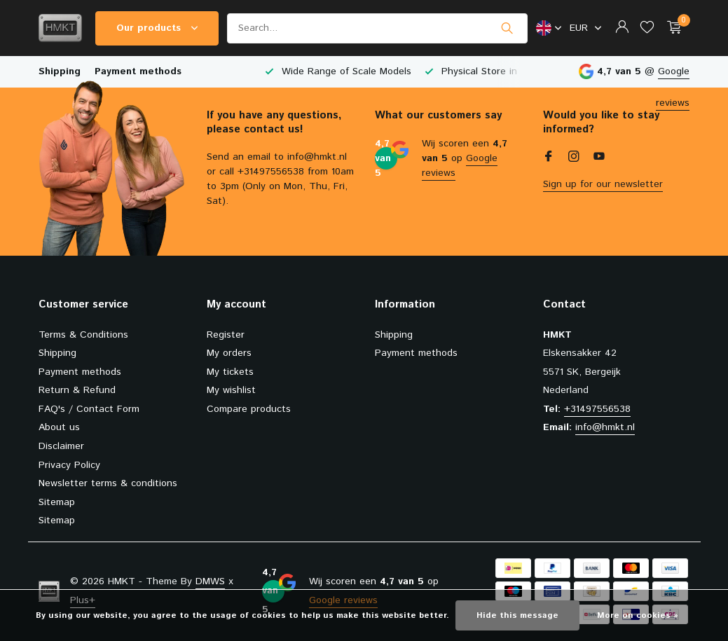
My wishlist (231, 390)
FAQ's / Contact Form (89, 409)
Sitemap (57, 502)
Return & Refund (77, 390)
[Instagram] (573, 158)
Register (226, 335)
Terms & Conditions (83, 335)
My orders (229, 353)
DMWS (210, 581)
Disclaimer (61, 446)
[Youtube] (599, 158)
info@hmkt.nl (605, 427)
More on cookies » (637, 615)
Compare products (249, 409)
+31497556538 (597, 409)
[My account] (622, 28)
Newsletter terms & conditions (108, 483)
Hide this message (517, 615)
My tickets (230, 372)
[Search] (377, 28)
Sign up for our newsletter (603, 184)
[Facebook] (548, 158)
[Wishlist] (647, 28)
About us (59, 427)
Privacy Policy (69, 465)
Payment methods (138, 71)
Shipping (60, 71)
